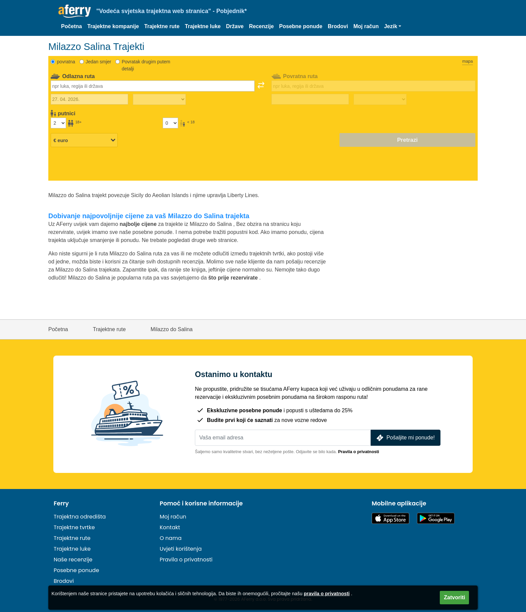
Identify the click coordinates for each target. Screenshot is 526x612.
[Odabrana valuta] (84, 140)
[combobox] (153, 85)
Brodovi (338, 26)
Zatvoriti (454, 597)
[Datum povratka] (310, 99)
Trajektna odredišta (80, 517)
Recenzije (261, 26)
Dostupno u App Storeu (390, 518)
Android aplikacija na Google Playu (436, 518)
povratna (66, 61)
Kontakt (170, 527)
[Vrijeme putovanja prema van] (159, 99)
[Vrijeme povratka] (380, 99)
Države (235, 26)
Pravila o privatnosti (358, 451)
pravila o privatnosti (327, 593)
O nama (170, 538)
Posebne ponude (300, 26)
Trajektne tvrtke (74, 527)
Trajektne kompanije (113, 26)
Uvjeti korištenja (181, 549)
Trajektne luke (203, 26)
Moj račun (366, 26)
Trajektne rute (161, 26)
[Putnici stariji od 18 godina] (58, 123)
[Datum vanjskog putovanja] (89, 99)
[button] (392, 26)
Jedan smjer (98, 61)
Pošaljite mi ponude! (405, 438)
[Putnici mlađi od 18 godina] (170, 123)
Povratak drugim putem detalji (146, 65)
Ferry (61, 503)
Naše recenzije (73, 559)
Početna (71, 26)
